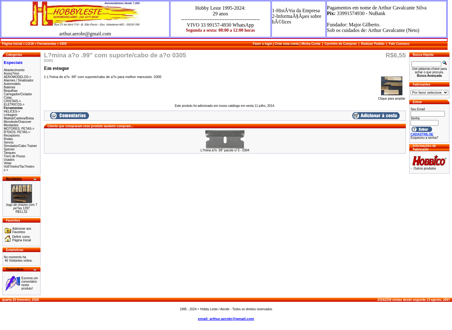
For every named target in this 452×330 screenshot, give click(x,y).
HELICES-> (12, 111)
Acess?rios (11, 73)
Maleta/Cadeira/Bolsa (19, 118)
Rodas (8, 139)
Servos (8, 142)
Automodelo (12, 84)
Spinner (9, 149)
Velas (7, 163)
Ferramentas (46, 43)
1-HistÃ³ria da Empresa (296, 10)
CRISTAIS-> (12, 101)
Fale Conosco (399, 43)
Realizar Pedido (372, 43)
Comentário (15, 269)
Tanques (10, 153)
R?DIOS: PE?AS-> (17, 132)
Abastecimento (14, 70)
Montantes (11, 125)
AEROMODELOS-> (17, 77)
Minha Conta (310, 43)
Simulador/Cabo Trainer (20, 146)
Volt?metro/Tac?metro (19, 166)
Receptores (12, 135)
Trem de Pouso (14, 156)
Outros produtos (424, 168)
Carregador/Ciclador (18, 94)
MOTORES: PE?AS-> (19, 128)
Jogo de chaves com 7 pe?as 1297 (21, 206)
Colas (8, 97)
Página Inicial (12, 43)
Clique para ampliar (391, 97)
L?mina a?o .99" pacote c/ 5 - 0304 (225, 150)
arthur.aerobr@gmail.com (85, 33)
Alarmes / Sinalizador (18, 80)
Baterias (9, 87)
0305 (63, 43)
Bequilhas (11, 90)
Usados (9, 159)
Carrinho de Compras (341, 43)
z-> (6, 170)
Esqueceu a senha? (424, 137)
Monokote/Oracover (17, 121)
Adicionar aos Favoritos (21, 230)
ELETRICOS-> (14, 104)
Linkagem (10, 115)
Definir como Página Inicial (21, 238)
